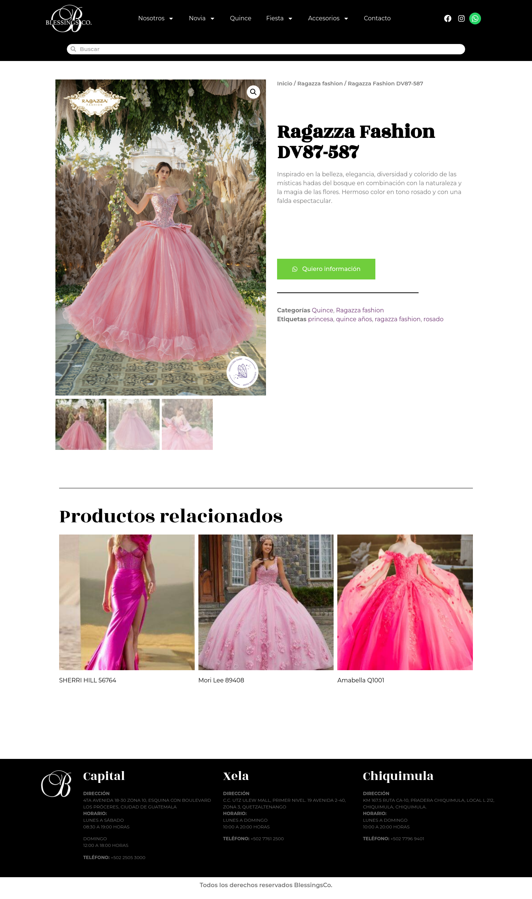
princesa (320, 319)
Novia (202, 18)
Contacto (377, 18)
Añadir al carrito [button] (90, 740)
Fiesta (279, 18)
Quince (241, 18)
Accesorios (328, 18)
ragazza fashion (398, 319)
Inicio (284, 83)
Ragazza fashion (320, 83)
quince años (354, 319)
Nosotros (156, 18)
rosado (433, 319)
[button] (253, 92)
